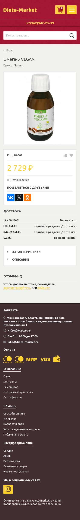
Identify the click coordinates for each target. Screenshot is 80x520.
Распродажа (11, 461)
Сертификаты (12, 397)
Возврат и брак (13, 423)
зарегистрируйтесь (17, 288)
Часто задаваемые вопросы (21, 429)
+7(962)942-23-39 (40, 23)
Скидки (8, 450)
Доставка (9, 418)
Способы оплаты (14, 413)
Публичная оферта (15, 434)
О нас (6, 376)
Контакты (10, 381)
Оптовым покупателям (18, 392)
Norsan (18, 65)
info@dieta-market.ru (23, 341)
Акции (7, 455)
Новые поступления (16, 471)
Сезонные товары (15, 466)
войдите (44, 288)
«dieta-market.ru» (43, 500)
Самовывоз (10, 386)
